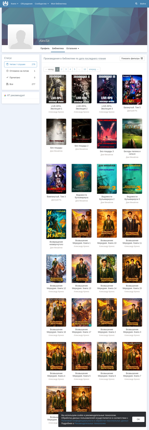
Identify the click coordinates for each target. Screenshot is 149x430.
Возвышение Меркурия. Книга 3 (132, 330)
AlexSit (44, 41)
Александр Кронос (56, 112)
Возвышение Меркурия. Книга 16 (56, 330)
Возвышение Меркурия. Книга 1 (81, 241)
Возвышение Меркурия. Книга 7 (132, 374)
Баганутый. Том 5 (132, 107)
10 (85, 69)
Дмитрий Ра (132, 111)
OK (138, 419)
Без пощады (56, 148)
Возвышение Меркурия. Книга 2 (107, 330)
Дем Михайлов (56, 151)
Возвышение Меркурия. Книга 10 (106, 241)
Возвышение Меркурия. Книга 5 (81, 374)
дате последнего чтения (92, 58)
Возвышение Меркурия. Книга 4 (56, 374)
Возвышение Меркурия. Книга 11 (132, 241)
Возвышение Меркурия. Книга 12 (56, 287)
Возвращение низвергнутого (56, 243)
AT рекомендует (16, 95)
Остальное (72, 48)
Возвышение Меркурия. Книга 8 (56, 418)
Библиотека (58, 48)
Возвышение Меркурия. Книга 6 (107, 374)
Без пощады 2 (81, 146)
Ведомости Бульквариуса (81, 196)
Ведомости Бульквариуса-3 (132, 197)
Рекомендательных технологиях (90, 423)
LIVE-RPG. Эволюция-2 (81, 107)
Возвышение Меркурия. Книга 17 (81, 330)
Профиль (44, 48)
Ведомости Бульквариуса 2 (106, 197)
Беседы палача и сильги (132, 152)
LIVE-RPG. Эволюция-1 (56, 107)
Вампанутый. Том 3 (56, 196)
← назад (49, 69)
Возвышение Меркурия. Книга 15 (132, 287)
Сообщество (42, 4)
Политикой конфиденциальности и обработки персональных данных (94, 420)
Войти (143, 4)
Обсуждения (26, 4)
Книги (14, 4)
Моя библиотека (58, 4)
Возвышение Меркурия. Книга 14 (106, 287)
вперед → (94, 69)
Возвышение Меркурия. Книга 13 (81, 287)
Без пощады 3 (107, 151)
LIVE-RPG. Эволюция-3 (107, 107)
